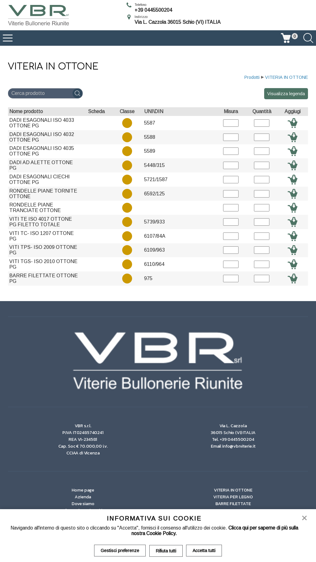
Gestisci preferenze (120, 550)
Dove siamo (83, 503)
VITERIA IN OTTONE (286, 77)
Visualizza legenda (286, 93)
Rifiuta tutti (166, 550)
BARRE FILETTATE (233, 503)
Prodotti (252, 77)
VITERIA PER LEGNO (233, 496)
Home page (83, 490)
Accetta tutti (204, 550)
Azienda (83, 496)
